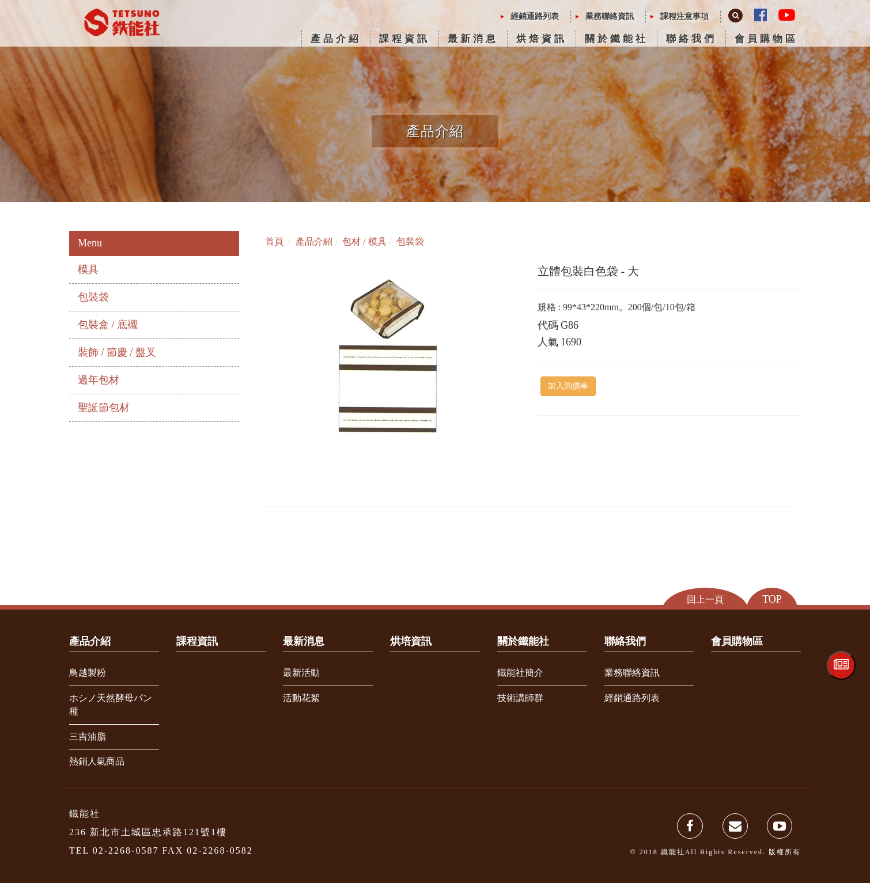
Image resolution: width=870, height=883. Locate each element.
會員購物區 (766, 38)
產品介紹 (336, 38)
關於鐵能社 (616, 38)
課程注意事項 (684, 16)
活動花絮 (301, 698)
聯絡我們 (691, 38)
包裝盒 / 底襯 (108, 324)
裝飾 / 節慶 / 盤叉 (117, 352)
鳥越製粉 (87, 673)
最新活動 (301, 673)
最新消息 (473, 38)
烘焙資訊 (541, 38)
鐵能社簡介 (520, 673)
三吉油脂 (87, 736)
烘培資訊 (411, 641)
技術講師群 (520, 698)
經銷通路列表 (534, 16)
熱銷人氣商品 (96, 761)
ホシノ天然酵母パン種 (110, 704)
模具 (88, 269)
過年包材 (98, 380)
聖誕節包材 (104, 407)
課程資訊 (404, 38)
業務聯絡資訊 (609, 16)
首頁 (274, 241)
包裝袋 (93, 297)
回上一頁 (705, 599)
